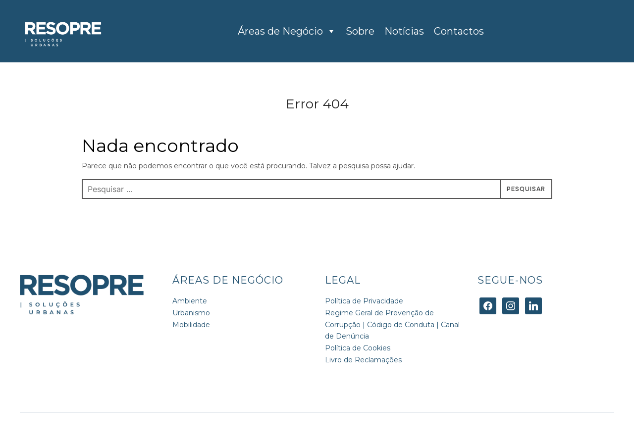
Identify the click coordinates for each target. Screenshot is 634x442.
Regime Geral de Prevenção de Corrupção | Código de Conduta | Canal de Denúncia (392, 324)
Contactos (459, 31)
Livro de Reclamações (363, 359)
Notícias (404, 31)
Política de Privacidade (364, 300)
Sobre (360, 31)
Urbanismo (191, 312)
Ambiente (189, 300)
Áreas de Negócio (287, 31)
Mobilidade (191, 324)
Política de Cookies (357, 348)
